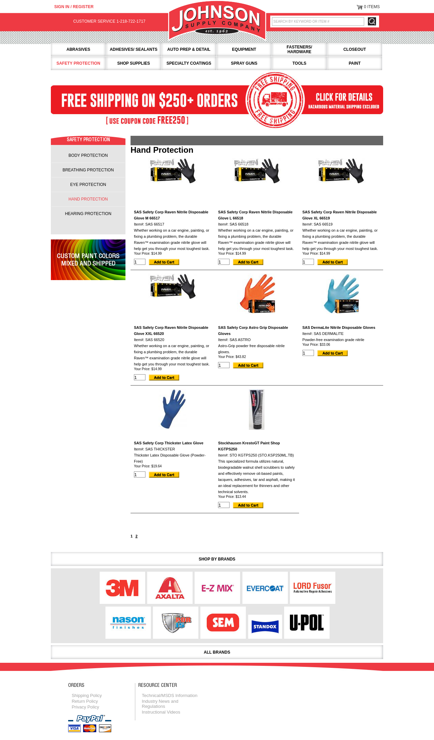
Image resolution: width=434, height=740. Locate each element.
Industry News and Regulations (160, 704)
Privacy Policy (85, 707)
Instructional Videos (161, 712)
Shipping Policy (87, 695)
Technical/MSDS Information (169, 695)
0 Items (372, 6)
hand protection (88, 199)
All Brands (217, 652)
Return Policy (85, 701)
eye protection (88, 184)
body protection (88, 155)
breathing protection (88, 170)
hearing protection (88, 213)
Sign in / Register (74, 6)
